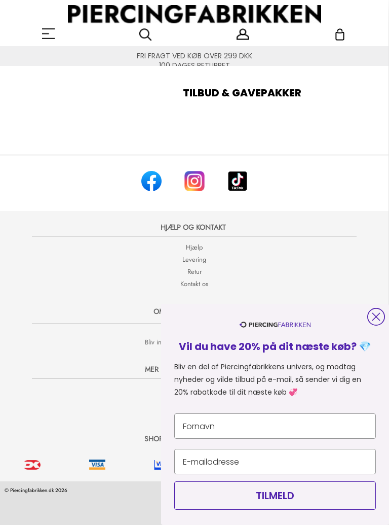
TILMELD (275, 495)
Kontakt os (194, 284)
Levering (194, 259)
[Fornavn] (275, 426)
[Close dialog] (376, 317)
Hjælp (194, 247)
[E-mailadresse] (275, 461)
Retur (194, 271)
